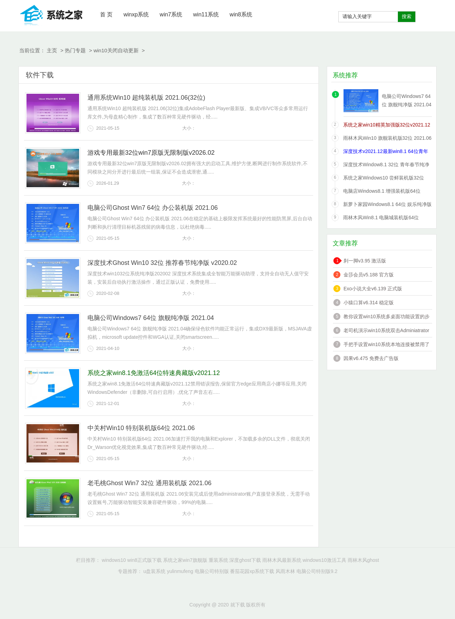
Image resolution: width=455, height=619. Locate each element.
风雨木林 (285, 571)
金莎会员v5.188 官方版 (369, 274)
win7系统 (171, 14)
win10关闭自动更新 (115, 50)
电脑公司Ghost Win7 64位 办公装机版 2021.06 (152, 207)
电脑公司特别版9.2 (316, 571)
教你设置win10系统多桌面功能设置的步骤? (387, 317)
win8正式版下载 (144, 560)
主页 (52, 50)
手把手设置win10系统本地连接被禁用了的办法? (387, 345)
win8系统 (241, 14)
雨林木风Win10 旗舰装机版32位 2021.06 (387, 138)
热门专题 (75, 50)
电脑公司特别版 (212, 571)
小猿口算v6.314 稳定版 (369, 302)
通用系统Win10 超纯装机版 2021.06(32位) (146, 97)
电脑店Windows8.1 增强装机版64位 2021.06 (382, 192)
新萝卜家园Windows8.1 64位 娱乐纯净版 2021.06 (387, 205)
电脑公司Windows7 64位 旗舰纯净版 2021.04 (150, 317)
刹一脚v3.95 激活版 (365, 260)
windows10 (114, 560)
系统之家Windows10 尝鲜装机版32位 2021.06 (383, 179)
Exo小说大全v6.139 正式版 (373, 288)
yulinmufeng (180, 571)
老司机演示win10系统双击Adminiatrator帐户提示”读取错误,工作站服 (386, 331)
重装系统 (218, 560)
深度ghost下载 (245, 560)
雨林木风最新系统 (281, 560)
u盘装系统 (154, 571)
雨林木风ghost (363, 560)
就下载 (51, 14)
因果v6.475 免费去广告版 (371, 358)
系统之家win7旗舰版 (185, 560)
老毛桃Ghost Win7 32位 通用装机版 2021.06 (149, 483)
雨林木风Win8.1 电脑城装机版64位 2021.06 (381, 219)
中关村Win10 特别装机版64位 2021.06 (141, 428)
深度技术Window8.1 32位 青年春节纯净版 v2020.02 (386, 166)
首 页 (106, 14)
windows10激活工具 (324, 560)
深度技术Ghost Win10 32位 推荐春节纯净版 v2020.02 (162, 262)
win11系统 (206, 14)
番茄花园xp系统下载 (252, 571)
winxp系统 (136, 14)
